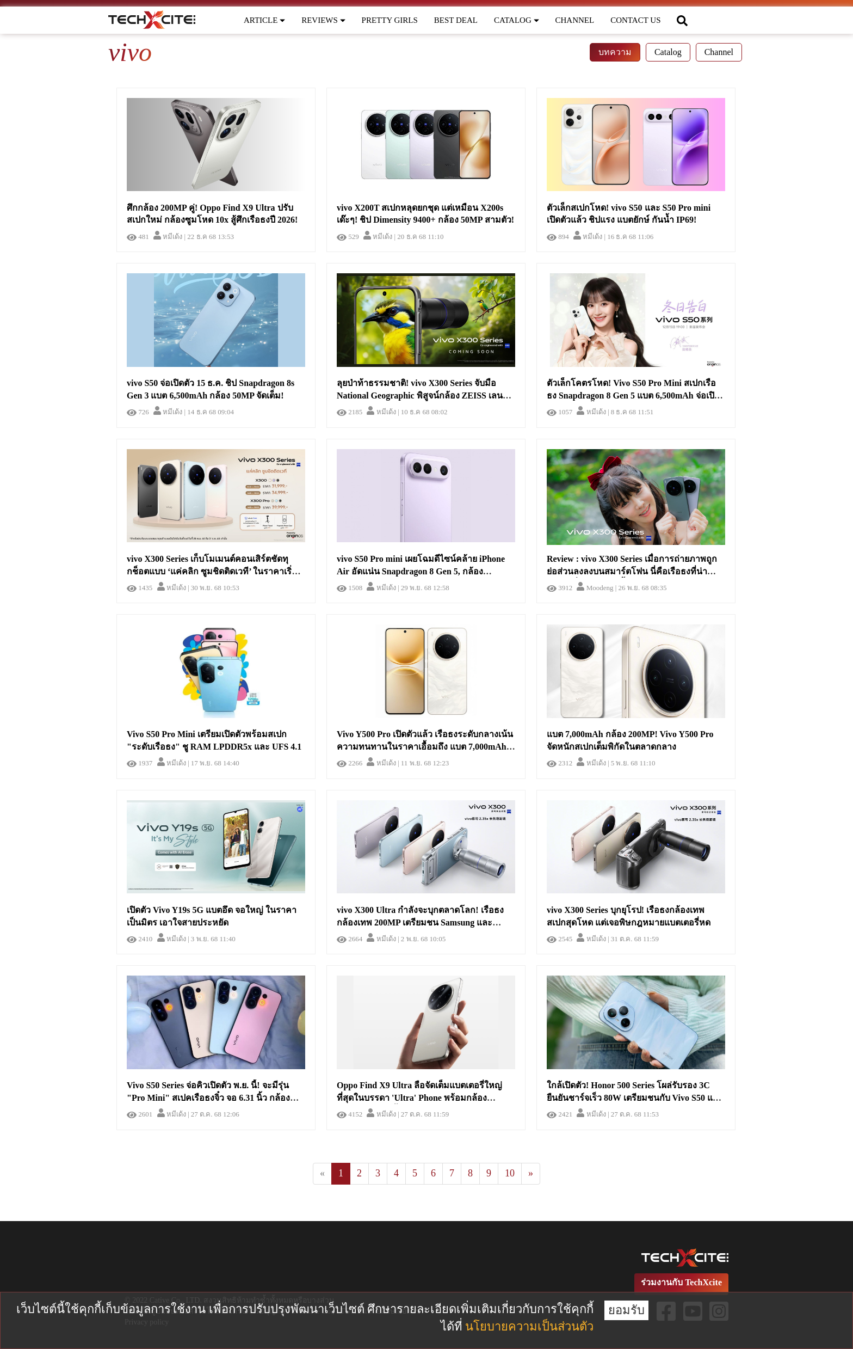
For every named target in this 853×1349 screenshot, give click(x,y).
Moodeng (595, 588)
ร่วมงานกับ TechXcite (681, 1282)
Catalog (668, 52)
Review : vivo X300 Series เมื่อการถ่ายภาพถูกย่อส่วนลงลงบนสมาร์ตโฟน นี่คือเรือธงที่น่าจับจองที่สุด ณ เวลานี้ (632, 571)
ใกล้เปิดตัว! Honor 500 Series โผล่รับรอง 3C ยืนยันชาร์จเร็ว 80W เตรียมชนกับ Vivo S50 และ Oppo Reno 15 (635, 1098)
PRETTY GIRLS (390, 20)
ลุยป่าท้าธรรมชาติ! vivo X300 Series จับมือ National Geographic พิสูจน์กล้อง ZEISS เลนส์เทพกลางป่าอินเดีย (422, 395)
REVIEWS (323, 20)
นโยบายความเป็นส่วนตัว (529, 1326)
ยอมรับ (626, 1310)
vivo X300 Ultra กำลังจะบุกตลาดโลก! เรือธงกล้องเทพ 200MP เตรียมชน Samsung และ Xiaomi (420, 922)
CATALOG (516, 20)
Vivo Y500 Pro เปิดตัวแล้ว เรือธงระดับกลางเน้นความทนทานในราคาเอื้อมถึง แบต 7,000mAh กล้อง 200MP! (425, 746)
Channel (718, 52)
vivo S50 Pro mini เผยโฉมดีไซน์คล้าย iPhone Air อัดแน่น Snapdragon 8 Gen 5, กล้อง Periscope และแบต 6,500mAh (421, 571)
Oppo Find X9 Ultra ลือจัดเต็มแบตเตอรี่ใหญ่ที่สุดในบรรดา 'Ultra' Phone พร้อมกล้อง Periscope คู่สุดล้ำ (419, 1098)
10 (510, 1173)
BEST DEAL (456, 20)
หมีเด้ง (167, 236)
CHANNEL (575, 20)
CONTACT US (635, 20)
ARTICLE (264, 20)
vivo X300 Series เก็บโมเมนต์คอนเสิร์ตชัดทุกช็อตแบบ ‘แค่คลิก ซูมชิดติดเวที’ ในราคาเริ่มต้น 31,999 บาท (212, 571)
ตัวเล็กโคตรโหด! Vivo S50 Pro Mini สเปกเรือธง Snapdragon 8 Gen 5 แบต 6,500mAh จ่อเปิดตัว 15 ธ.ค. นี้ (633, 395)
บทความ (615, 52)
